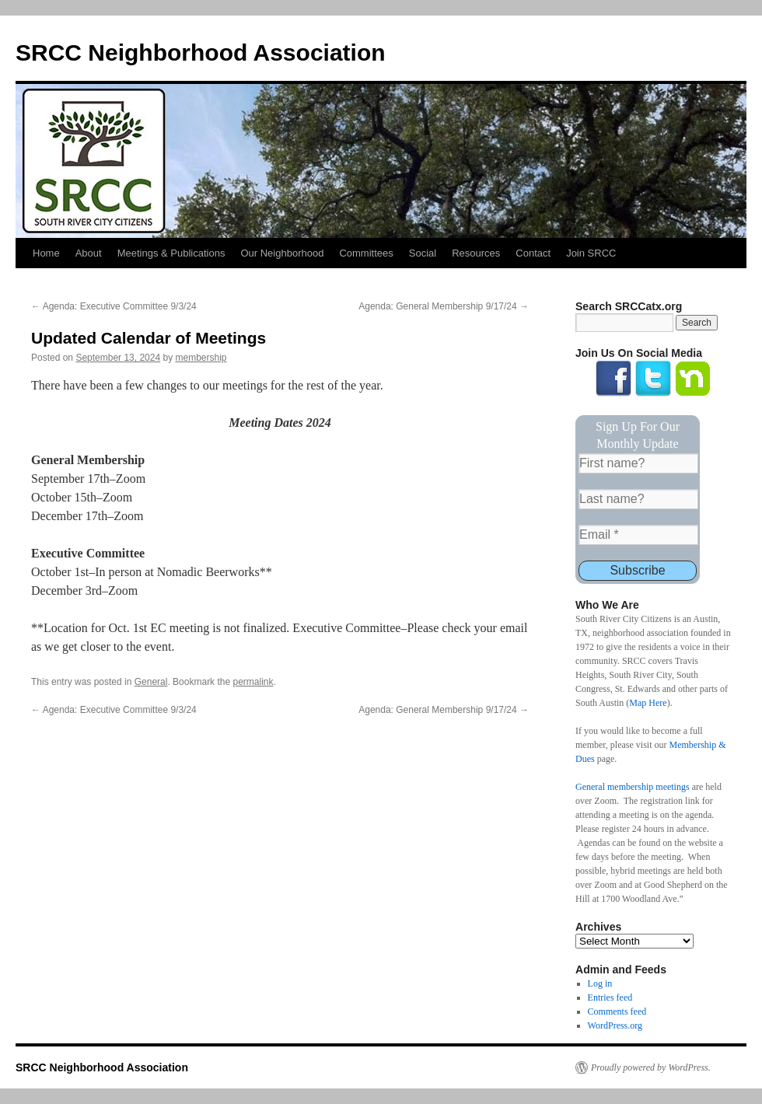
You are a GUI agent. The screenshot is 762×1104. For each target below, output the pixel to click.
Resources (476, 253)
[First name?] (638, 463)
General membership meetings (632, 786)
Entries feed (610, 997)
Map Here (647, 702)
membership (201, 357)
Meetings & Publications (171, 253)
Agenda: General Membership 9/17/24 (443, 306)
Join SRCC (591, 253)
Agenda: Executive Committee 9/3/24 (114, 306)
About (88, 253)
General (151, 681)
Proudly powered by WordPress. (651, 1067)
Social (422, 253)
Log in (600, 983)
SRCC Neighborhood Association (201, 52)
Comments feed (617, 1011)
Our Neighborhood (281, 253)
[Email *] (638, 535)
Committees (366, 253)
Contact (533, 253)
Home (46, 253)
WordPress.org (615, 1025)
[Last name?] (638, 499)
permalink (252, 681)
